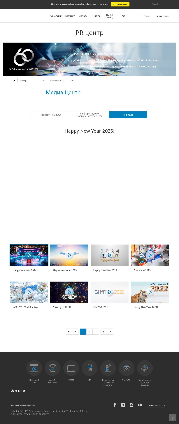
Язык (146, 16)
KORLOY (23, 16)
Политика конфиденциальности (25, 405)
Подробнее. (156, 4)
